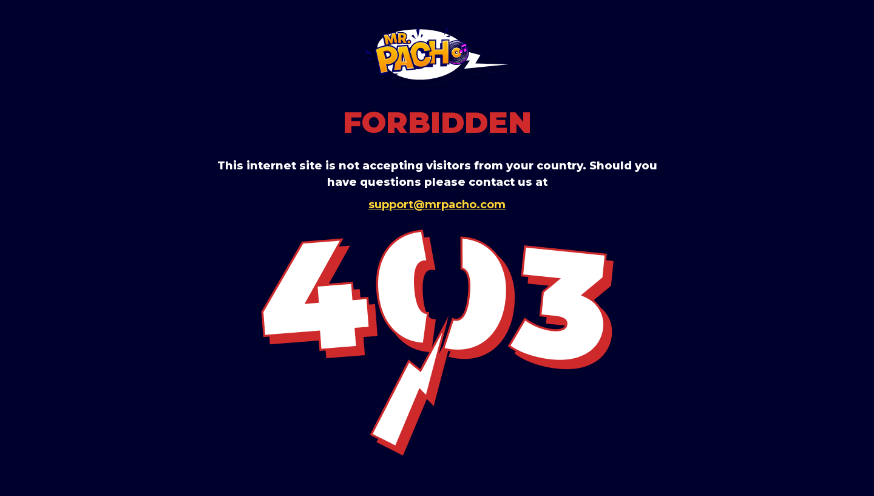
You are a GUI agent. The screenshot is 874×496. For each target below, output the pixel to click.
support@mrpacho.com (437, 204)
